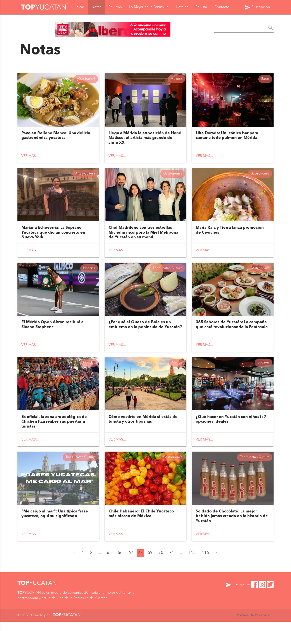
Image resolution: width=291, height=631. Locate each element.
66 (120, 562)
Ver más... (30, 157)
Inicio (79, 8)
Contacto (221, 8)
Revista (201, 8)
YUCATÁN (37, 593)
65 (109, 562)
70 (160, 562)
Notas (96, 8)
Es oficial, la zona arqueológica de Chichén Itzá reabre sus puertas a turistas (54, 428)
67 (130, 562)
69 (150, 562)
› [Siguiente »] (216, 562)
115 (192, 562)
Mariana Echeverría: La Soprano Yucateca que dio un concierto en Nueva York (53, 235)
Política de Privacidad (254, 625)
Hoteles (182, 8)
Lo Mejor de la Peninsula (148, 8)
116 (205, 562)
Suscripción (257, 8)
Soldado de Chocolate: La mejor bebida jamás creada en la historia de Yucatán (232, 525)
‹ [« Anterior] (74, 562)
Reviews (115, 8)
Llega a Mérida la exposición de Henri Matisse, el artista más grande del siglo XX (145, 139)
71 (171, 562)
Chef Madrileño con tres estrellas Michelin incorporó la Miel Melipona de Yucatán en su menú (143, 235)
